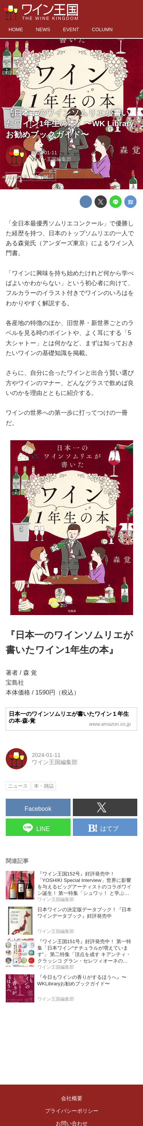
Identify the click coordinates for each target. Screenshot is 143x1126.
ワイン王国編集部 (51, 159)
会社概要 (71, 1098)
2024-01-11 (44, 152)
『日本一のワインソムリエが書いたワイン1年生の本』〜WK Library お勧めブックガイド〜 (70, 123)
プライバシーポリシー (71, 1111)
